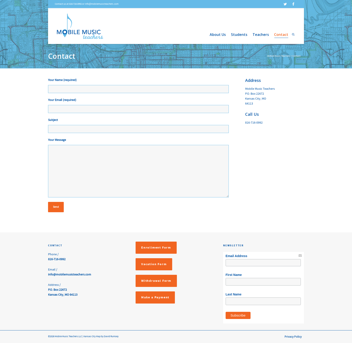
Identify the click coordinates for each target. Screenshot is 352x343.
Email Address (236, 256)
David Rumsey (111, 336)
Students (239, 34)
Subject (53, 120)
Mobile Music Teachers (278, 56)
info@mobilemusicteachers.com (69, 275)
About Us (218, 34)
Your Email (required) (62, 100)
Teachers (261, 34)
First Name (234, 275)
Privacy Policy (293, 337)
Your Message (57, 140)
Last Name (234, 294)
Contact (281, 35)
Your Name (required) (62, 80)
